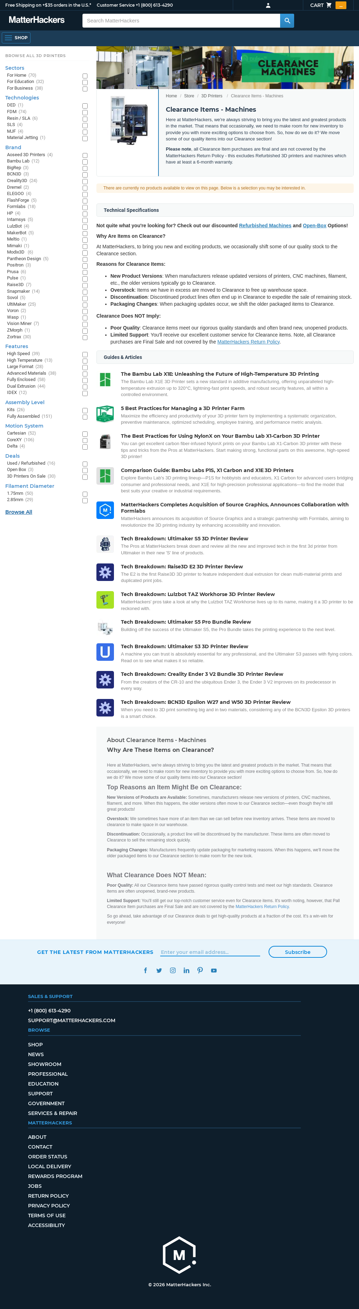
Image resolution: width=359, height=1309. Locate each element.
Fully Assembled (29, 416)
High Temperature (30, 360)
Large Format (25, 366)
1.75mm (20, 493)
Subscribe (298, 952)
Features (16, 346)
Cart (328, 5)
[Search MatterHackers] (287, 21)
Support (40, 1093)
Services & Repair (52, 1113)
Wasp (16, 317)
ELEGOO (19, 194)
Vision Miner (23, 323)
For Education (25, 81)
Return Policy (48, 1196)
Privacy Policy (49, 1206)
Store (189, 96)
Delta (16, 446)
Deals (12, 456)
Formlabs (21, 206)
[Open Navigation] (16, 37)
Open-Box (314, 225)
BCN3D (18, 174)
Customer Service (116, 5)
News (36, 1054)
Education (43, 1084)
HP (14, 213)
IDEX (17, 392)
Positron (19, 265)
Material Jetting (26, 137)
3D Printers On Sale (31, 476)
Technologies (22, 98)
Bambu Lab (23, 161)
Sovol (16, 298)
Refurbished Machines (265, 225)
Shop (35, 1044)
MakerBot (20, 233)
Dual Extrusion (26, 386)
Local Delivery (49, 1166)
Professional (48, 1074)
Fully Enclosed (26, 379)
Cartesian (21, 433)
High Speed (23, 354)
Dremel (18, 187)
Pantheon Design (28, 259)
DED (15, 105)
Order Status (47, 1157)
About (37, 1137)
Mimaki (18, 246)
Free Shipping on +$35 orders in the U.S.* (48, 5)
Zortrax (19, 337)
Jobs (35, 1186)
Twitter (159, 970)
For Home (21, 75)
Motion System (24, 426)
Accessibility (46, 1225)
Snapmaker (23, 291)
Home (171, 96)
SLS (15, 125)
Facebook (145, 970)
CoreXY (20, 440)
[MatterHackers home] (179, 1256)
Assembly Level (25, 402)
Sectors (14, 68)
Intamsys (20, 219)
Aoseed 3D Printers (30, 155)
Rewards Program (55, 1176)
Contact (40, 1147)
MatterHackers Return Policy (248, 342)
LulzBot (18, 226)
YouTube (214, 970)
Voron (16, 310)
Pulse (16, 278)
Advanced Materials (31, 373)
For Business (25, 88)
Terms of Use (47, 1215)
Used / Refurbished (31, 463)
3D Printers (211, 96)
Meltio (17, 239)
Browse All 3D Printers (35, 55)
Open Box (20, 469)
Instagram (173, 970)
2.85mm (20, 500)
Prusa (16, 272)
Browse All (18, 512)
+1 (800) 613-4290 (154, 5)
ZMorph (18, 330)
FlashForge (22, 200)
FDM (17, 112)
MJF (15, 131)
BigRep (18, 168)
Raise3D (19, 285)
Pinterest (200, 970)
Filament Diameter (29, 486)
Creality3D (22, 181)
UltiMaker (21, 304)
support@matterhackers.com (71, 1020)
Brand (13, 147)
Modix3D (20, 252)
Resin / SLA (22, 118)
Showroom (44, 1064)
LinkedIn (186, 970)
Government (46, 1103)
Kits (16, 410)
